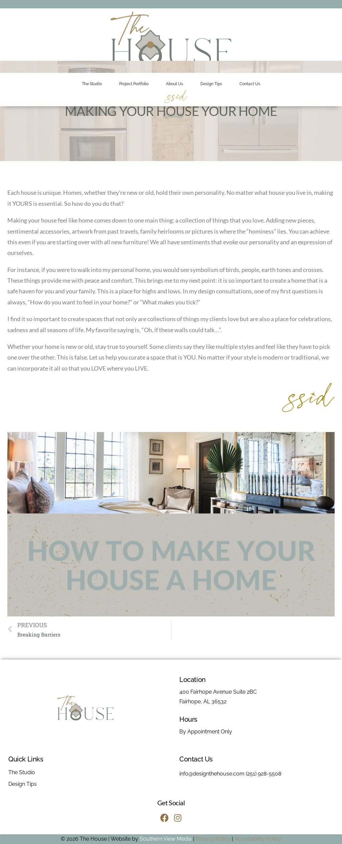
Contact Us (249, 84)
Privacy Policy (213, 839)
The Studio (92, 84)
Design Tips (211, 84)
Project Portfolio (134, 84)
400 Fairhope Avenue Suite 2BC (218, 692)
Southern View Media (166, 839)
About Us (174, 84)
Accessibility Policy (257, 839)
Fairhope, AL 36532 (202, 701)
